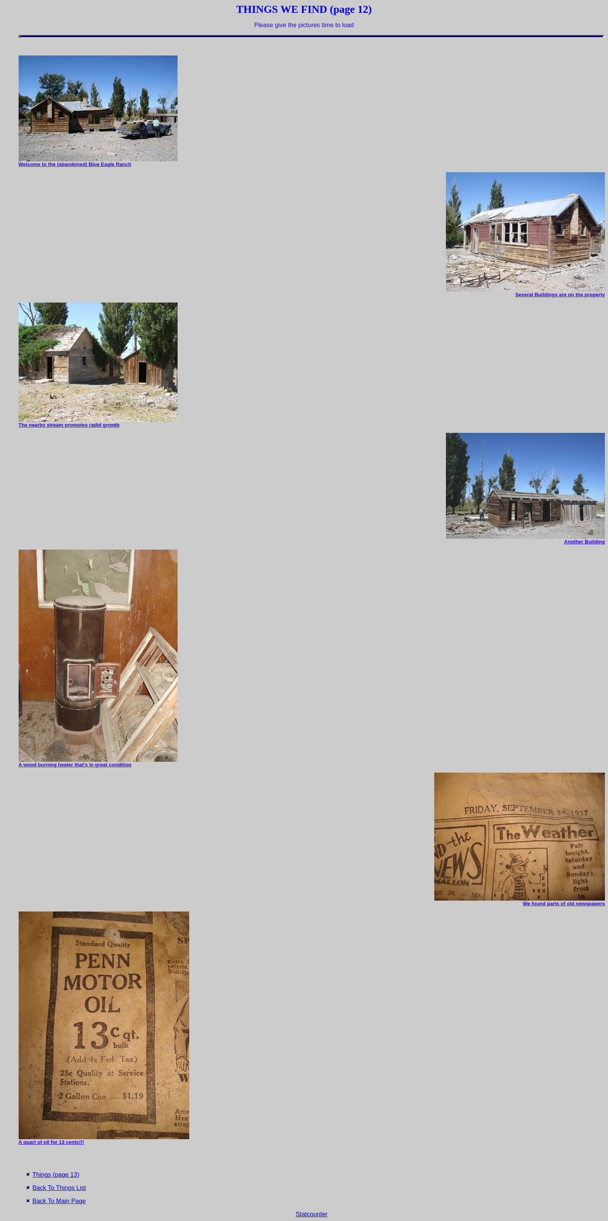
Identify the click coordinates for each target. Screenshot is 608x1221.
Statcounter (312, 1214)
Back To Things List (59, 1188)
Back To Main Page (59, 1201)
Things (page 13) (56, 1174)
